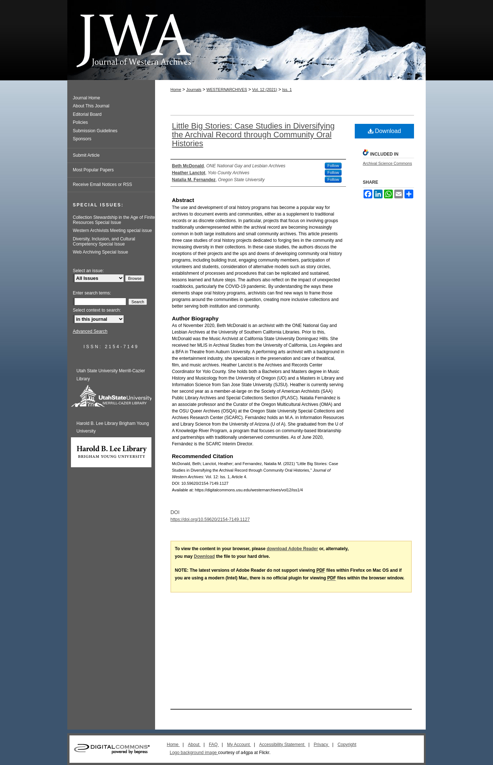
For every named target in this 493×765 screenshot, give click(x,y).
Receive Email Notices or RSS (102, 184)
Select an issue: (88, 270)
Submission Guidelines (95, 130)
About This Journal (91, 106)
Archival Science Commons (387, 163)
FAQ (214, 744)
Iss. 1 (286, 89)
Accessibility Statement (282, 744)
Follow (333, 165)
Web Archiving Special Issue (100, 252)
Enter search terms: (92, 293)
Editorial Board (87, 114)
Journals (194, 89)
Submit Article (86, 155)
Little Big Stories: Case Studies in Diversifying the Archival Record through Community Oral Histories (253, 134)
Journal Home (86, 97)
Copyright (347, 744)
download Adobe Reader (292, 548)
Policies (80, 122)
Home (175, 89)
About (194, 744)
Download (384, 131)
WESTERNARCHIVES (226, 89)
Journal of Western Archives (246, 40)
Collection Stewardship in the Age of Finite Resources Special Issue (114, 220)
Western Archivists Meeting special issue (112, 230)
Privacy (322, 744)
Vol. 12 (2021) (264, 89)
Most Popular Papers (93, 169)
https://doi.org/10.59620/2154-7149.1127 (210, 519)
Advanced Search (90, 331)
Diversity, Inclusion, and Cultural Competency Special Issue (104, 241)
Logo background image (194, 752)
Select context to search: (97, 310)
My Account (239, 744)
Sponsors (82, 138)
